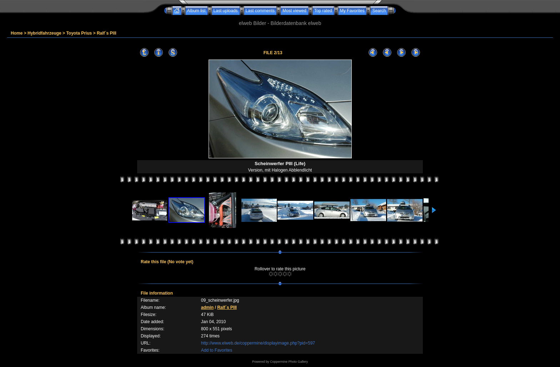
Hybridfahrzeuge (44, 33)
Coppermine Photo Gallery (289, 361)
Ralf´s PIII (106, 33)
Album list (196, 10)
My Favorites (352, 10)
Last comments (260, 10)
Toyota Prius (79, 33)
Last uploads (226, 10)
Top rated (323, 10)
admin (207, 307)
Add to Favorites (216, 350)
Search (379, 10)
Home (16, 33)
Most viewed (294, 10)
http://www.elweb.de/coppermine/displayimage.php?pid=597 (258, 343)
